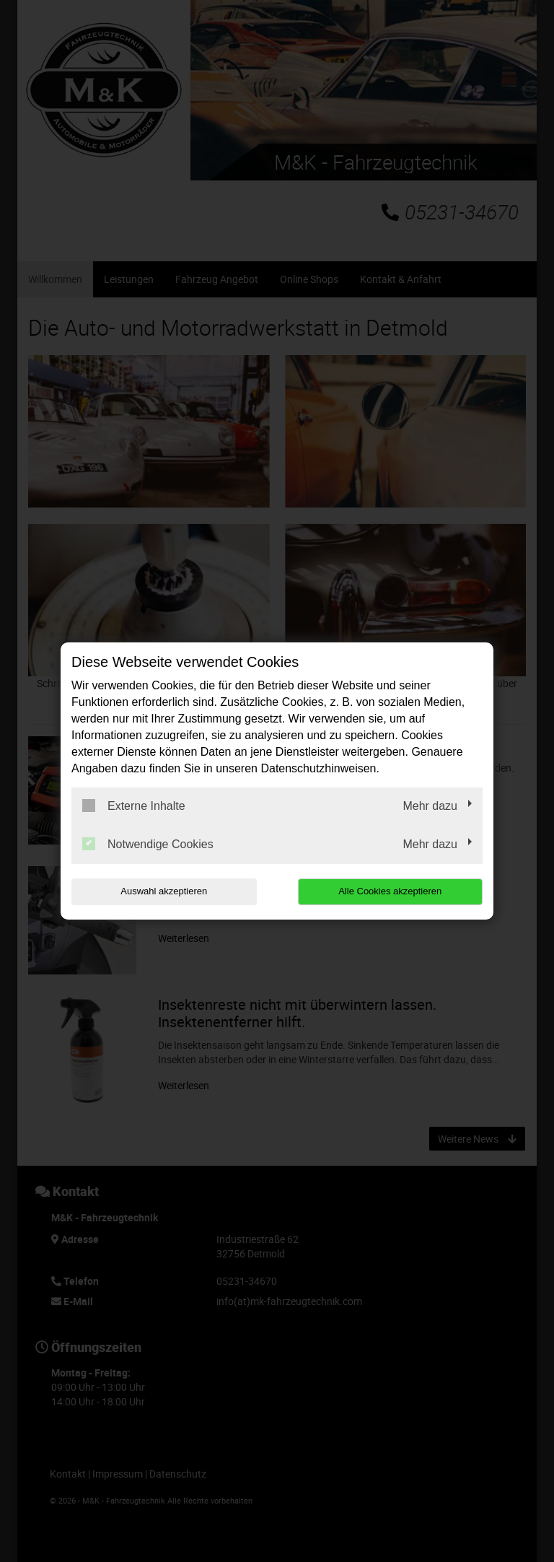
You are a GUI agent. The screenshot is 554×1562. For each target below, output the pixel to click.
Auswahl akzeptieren (163, 891)
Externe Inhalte (133, 805)
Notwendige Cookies (148, 843)
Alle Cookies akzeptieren (389, 891)
